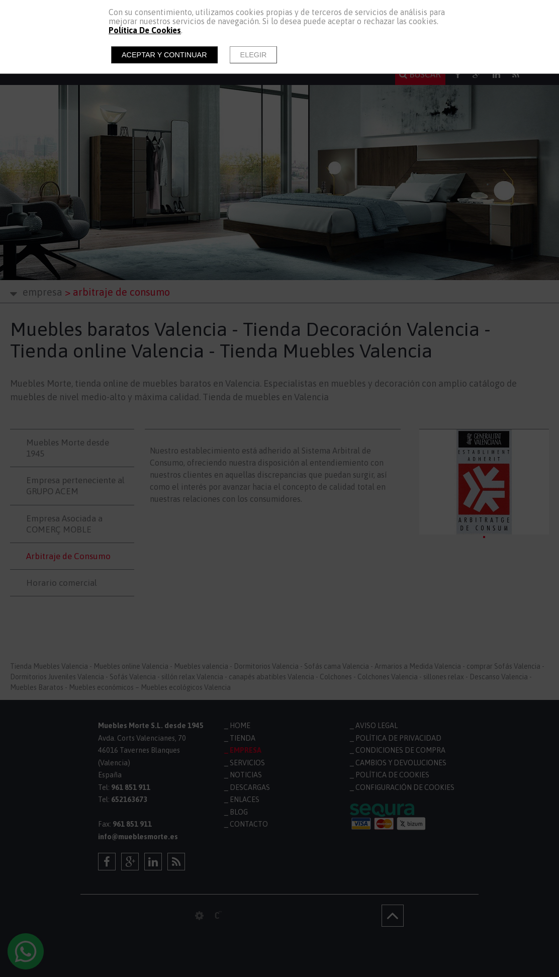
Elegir (253, 55)
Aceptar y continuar (164, 55)
